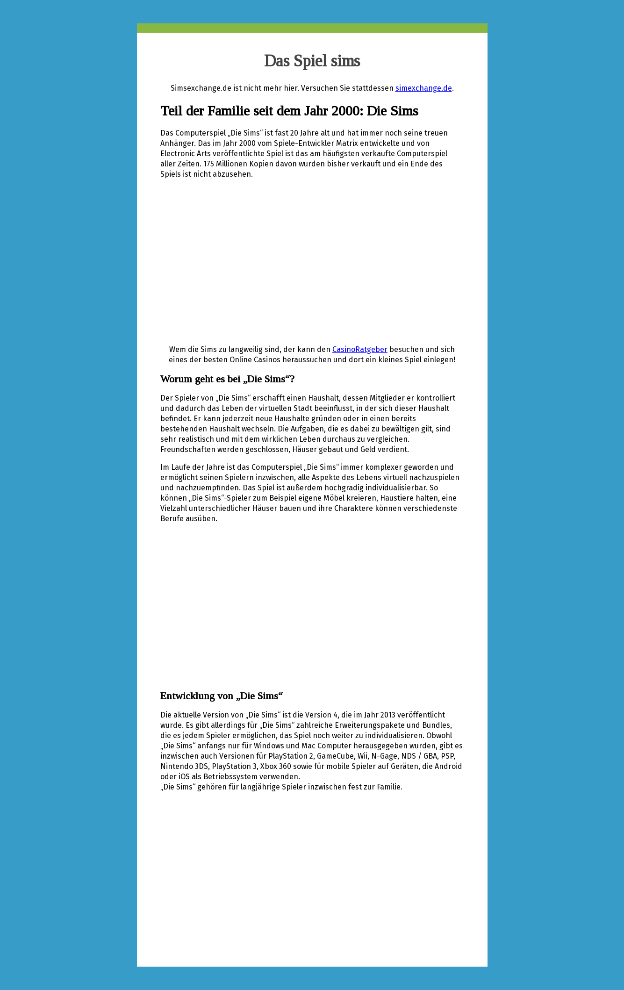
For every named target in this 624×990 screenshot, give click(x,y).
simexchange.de (423, 88)
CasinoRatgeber (359, 349)
